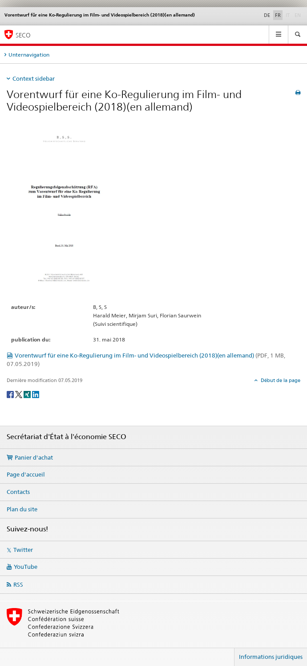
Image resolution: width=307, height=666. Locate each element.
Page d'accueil (26, 474)
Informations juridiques (271, 656)
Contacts (18, 491)
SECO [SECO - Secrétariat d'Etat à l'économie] (23, 35)
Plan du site (22, 509)
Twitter (23, 549)
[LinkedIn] (35, 394)
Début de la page (279, 380)
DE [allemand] (267, 15)
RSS (18, 584)
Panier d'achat (34, 457)
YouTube (25, 566)
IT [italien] (288, 14)
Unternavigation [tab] (28, 54)
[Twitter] (19, 394)
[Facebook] (11, 394)
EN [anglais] (299, 14)
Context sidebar (33, 78)
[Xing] (28, 394)
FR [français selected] (278, 15)
